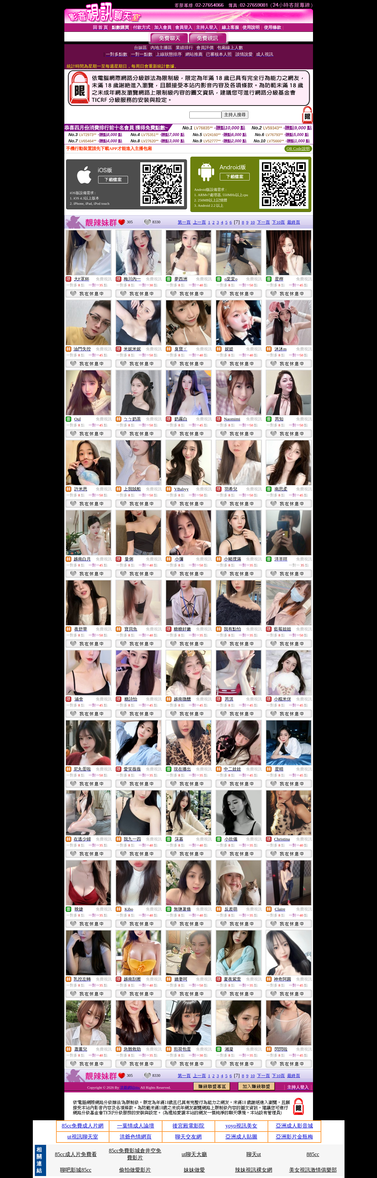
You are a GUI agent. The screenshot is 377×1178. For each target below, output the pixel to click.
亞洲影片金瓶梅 (294, 1137)
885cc (313, 1154)
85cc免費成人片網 (82, 1126)
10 (252, 222)
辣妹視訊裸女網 (253, 1170)
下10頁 (278, 222)
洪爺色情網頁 (136, 1137)
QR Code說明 (298, 148)
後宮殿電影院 (188, 1126)
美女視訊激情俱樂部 (313, 1170)
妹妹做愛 (194, 1170)
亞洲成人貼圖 (241, 1137)
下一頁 (263, 222)
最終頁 (293, 222)
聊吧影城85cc (75, 1170)
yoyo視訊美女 (241, 1126)
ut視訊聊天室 (82, 1137)
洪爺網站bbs (130, 1087)
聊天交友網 (188, 1137)
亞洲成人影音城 (294, 1126)
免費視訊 (104, 279)
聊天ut (253, 1154)
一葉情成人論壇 (135, 1126)
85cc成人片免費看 (75, 1154)
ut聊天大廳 (194, 1154)
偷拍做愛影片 (135, 1170)
